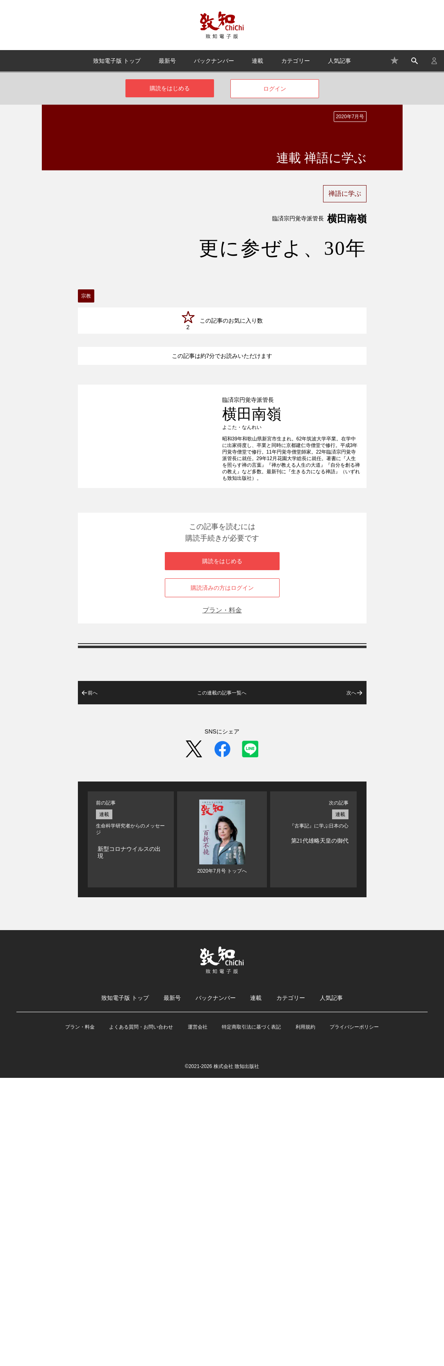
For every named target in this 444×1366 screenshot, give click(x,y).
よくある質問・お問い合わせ (141, 1315)
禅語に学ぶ (344, 193)
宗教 (86, 296)
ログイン (274, 88)
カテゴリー (295, 60)
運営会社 (197, 1315)
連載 (257, 60)
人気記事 (339, 60)
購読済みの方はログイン (222, 876)
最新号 (167, 60)
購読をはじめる (170, 88)
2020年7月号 (350, 116)
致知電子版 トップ (117, 60)
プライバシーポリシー (354, 1315)
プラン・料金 (222, 898)
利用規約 (305, 1315)
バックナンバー (214, 60)
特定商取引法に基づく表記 (251, 1315)
